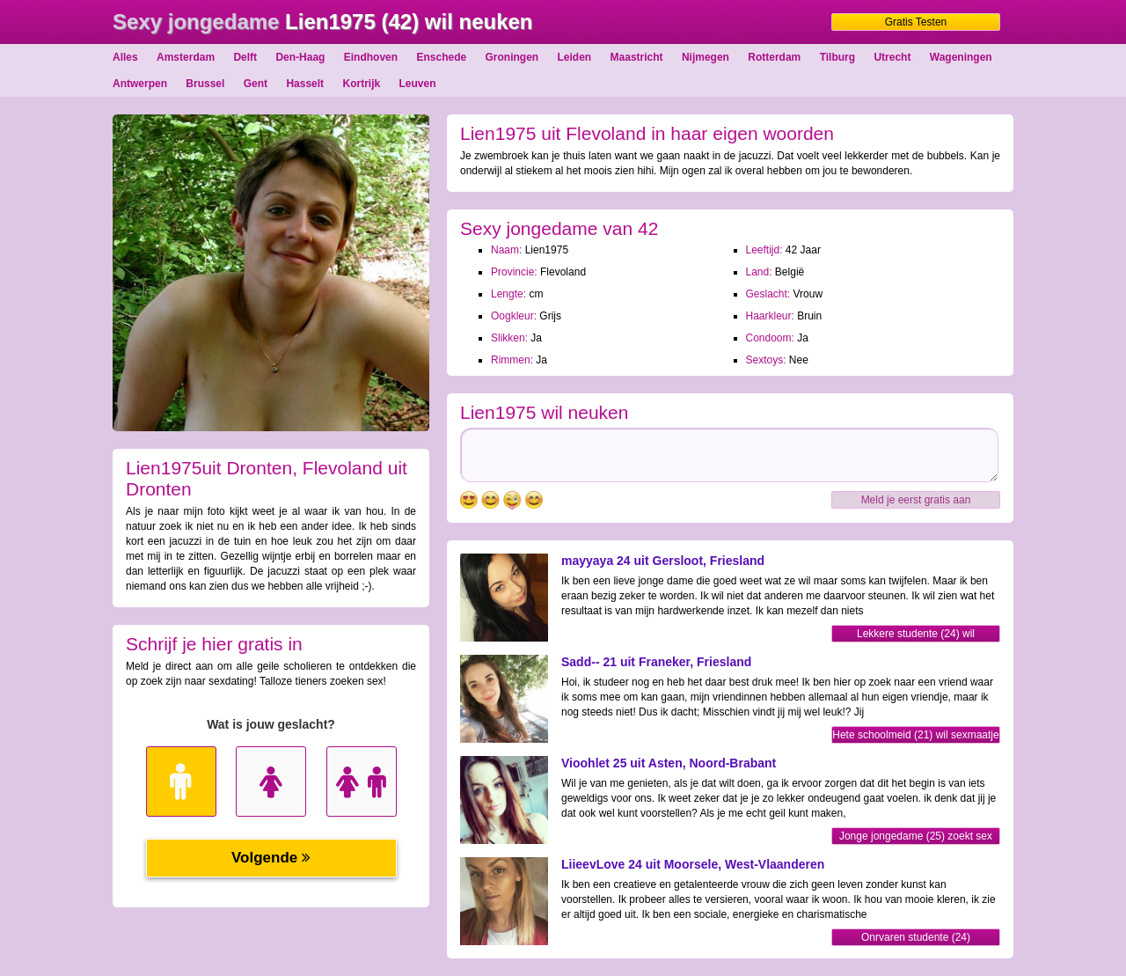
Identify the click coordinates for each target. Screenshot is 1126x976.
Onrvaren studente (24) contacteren (915, 938)
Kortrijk (361, 83)
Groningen (512, 57)
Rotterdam (774, 57)
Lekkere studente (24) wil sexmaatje (916, 634)
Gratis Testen (916, 22)
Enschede (441, 57)
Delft (245, 57)
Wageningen (961, 57)
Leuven (417, 83)
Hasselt (305, 83)
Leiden (575, 57)
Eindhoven (371, 57)
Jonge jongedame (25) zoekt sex (915, 836)
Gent (255, 83)
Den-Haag (300, 57)
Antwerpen (140, 83)
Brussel (205, 83)
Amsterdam (186, 57)
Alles (125, 57)
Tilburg (837, 57)
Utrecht (892, 57)
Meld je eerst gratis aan (916, 500)
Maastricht (637, 57)
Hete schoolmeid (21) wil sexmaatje (915, 735)
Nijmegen (705, 57)
